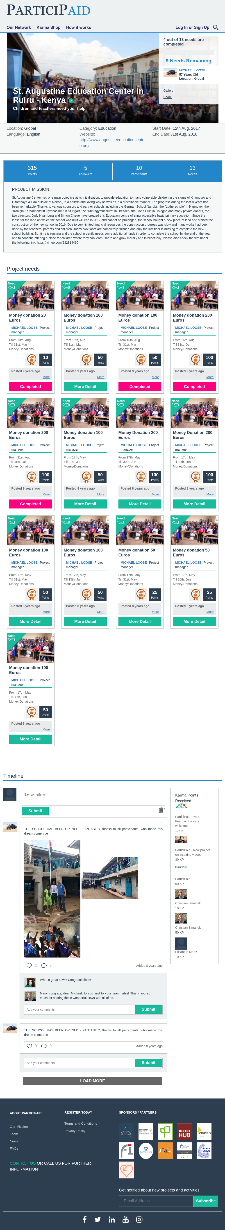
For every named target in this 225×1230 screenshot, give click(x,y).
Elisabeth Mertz (186, 952)
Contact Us (23, 1163)
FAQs (14, 1148)
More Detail (85, 386)
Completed (30, 386)
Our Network (19, 27)
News (14, 1141)
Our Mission (19, 1126)
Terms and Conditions (80, 1123)
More (46, 377)
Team (14, 1134)
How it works (78, 27)
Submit (35, 811)
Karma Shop (49, 27)
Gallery (168, 90)
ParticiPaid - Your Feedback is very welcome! (187, 821)
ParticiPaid (182, 879)
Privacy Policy (74, 1131)
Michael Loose (192, 70)
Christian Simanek (188, 903)
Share (168, 97)
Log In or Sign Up (192, 27)
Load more (92, 1081)
